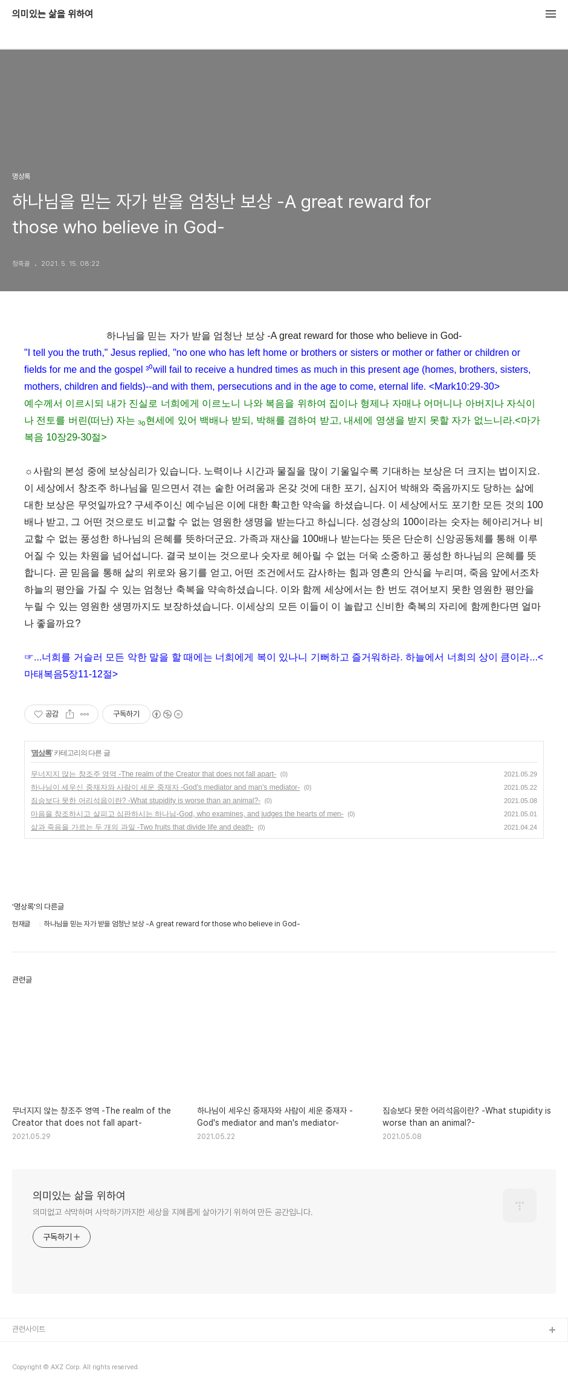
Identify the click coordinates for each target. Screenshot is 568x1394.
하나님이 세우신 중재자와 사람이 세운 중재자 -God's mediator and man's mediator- (165, 787)
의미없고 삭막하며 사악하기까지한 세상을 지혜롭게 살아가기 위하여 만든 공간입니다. (173, 1212)
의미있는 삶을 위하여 (52, 14)
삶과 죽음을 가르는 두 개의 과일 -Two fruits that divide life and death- (142, 827)
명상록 (41, 753)
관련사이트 (28, 1329)
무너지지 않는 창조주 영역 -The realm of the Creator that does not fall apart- (153, 774)
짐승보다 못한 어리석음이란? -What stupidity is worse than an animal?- (145, 800)
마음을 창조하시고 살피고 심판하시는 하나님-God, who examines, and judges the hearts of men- (187, 814)
